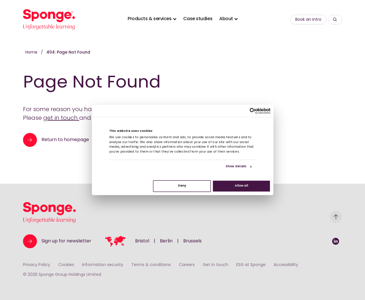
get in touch (61, 118)
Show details (235, 166)
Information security (102, 265)
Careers (187, 265)
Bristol (142, 241)
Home (32, 52)
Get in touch (215, 265)
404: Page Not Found (68, 52)
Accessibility (286, 265)
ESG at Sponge (251, 265)
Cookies (66, 265)
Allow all (241, 186)
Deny (182, 186)
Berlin (166, 241)
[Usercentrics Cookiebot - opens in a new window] (253, 111)
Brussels (192, 241)
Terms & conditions (151, 265)
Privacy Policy (36, 265)
